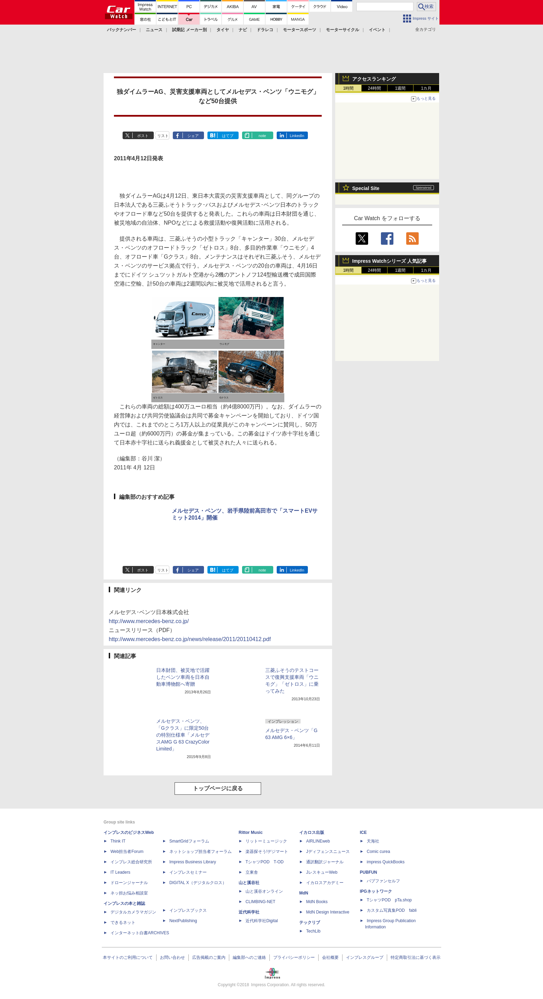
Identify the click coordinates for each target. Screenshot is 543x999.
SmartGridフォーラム (189, 841)
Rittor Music (250, 832)
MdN (303, 893)
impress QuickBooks (385, 862)
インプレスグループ (364, 957)
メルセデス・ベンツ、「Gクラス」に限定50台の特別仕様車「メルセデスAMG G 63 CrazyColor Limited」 (183, 735)
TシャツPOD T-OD (265, 862)
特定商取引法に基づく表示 (415, 957)
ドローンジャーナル (129, 882)
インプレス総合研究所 (131, 862)
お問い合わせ (172, 957)
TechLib (313, 931)
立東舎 (252, 872)
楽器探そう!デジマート (267, 851)
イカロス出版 (311, 832)
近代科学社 (249, 912)
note (262, 136)
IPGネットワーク (376, 891)
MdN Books (317, 901)
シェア (193, 136)
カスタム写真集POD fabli (392, 910)
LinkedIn (297, 136)
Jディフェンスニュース (328, 851)
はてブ (227, 136)
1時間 (348, 88)
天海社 (373, 841)
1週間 (400, 88)
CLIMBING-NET (260, 901)
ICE (363, 832)
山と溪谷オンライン (264, 891)
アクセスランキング (374, 79)
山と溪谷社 (249, 882)
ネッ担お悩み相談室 (129, 893)
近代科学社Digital (262, 920)
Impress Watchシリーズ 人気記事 (389, 261)
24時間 (374, 88)
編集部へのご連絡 (249, 957)
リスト (163, 136)
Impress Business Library (192, 862)
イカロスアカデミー (325, 882)
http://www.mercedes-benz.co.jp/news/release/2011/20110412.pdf (190, 639)
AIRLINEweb (318, 841)
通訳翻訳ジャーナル (325, 862)
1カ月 (426, 88)
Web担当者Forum (126, 851)
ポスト (143, 136)
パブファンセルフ (383, 881)
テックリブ (309, 922)
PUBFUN (368, 872)
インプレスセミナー (188, 872)
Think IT (117, 841)
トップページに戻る (218, 788)
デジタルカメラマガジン (133, 912)
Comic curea (378, 851)
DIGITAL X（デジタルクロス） (197, 882)
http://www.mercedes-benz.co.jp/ (149, 621)
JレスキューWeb (321, 872)
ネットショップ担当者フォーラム (200, 851)
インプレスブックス (188, 910)
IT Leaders (120, 872)
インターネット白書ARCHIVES (139, 932)
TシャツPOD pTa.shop (389, 900)
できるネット (122, 922)
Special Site (366, 188)
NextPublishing (183, 920)
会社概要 (330, 957)
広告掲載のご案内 (208, 957)
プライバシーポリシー (294, 957)
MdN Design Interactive (327, 912)
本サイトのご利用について (128, 957)
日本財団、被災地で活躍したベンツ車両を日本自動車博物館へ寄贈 (183, 677)
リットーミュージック (266, 841)
